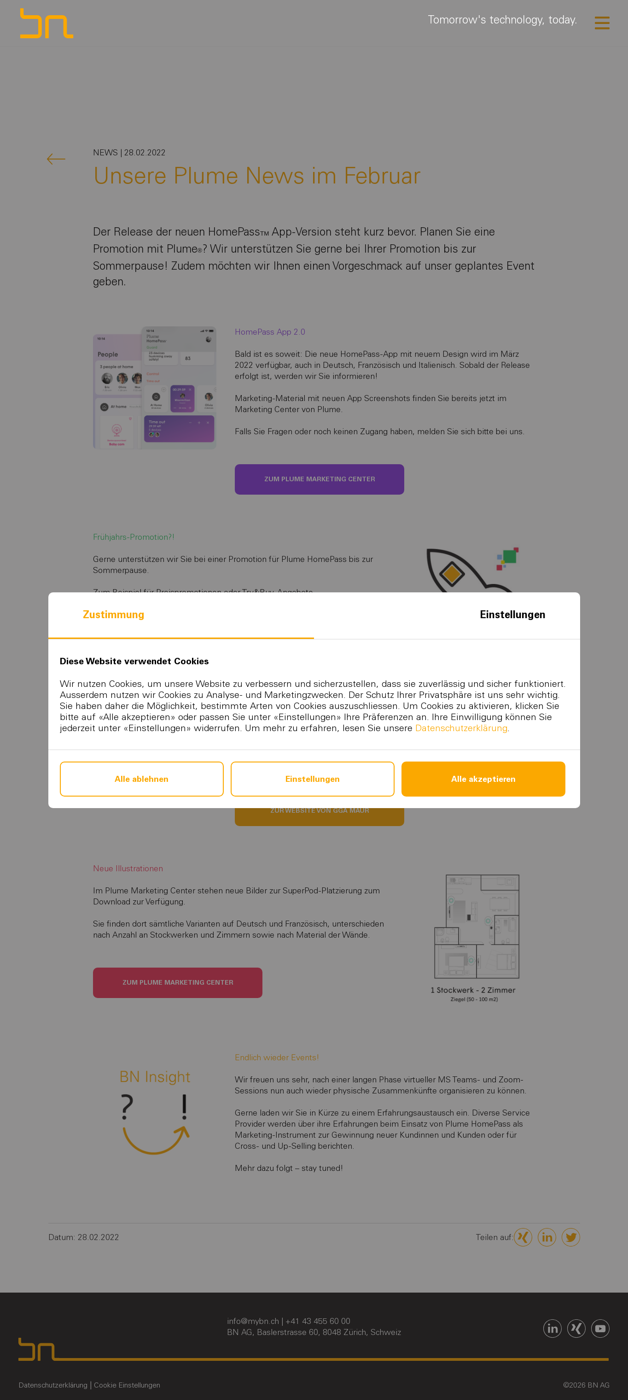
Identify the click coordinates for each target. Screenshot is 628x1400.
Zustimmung (114, 614)
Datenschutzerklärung (461, 727)
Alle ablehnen (142, 779)
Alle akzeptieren (483, 779)
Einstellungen (513, 614)
